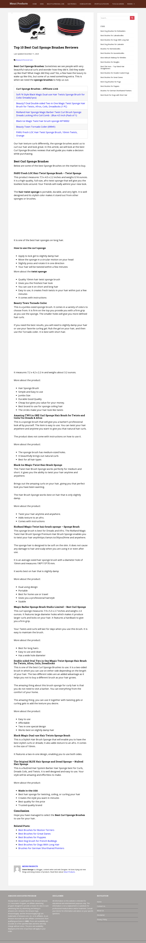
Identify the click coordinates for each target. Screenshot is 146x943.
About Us (100, 911)
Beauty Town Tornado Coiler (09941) (35, 126)
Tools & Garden (118, 4)
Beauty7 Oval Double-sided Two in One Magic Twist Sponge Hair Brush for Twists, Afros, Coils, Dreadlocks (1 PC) (50, 105)
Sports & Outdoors (101, 4)
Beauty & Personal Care (55, 4)
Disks (42, 4)
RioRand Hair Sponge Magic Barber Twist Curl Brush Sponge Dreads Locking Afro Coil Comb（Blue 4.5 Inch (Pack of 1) (48, 114)
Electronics (72, 4)
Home (35, 4)
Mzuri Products (19, 3)
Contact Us (101, 906)
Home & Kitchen (85, 4)
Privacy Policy (102, 919)
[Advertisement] (51, 221)
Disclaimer (101, 915)
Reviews (130, 4)
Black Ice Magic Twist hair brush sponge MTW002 (42, 121)
